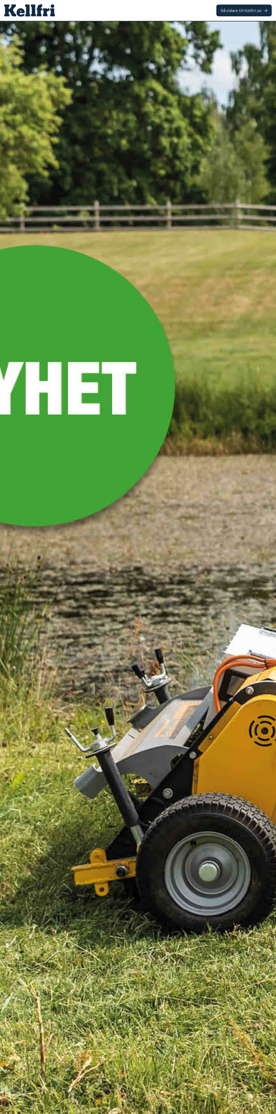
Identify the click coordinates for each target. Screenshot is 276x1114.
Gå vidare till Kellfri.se (244, 10)
